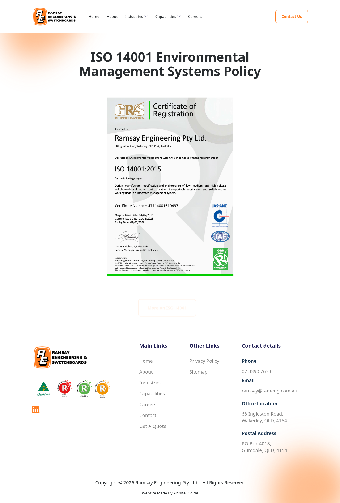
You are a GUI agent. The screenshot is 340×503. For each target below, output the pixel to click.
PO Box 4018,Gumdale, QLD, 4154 (264, 446)
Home (94, 16)
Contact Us (291, 16)
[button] (136, 16)
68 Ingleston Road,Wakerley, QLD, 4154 (264, 417)
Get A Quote (152, 426)
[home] (60, 16)
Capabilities (152, 393)
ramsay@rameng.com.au (269, 391)
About (112, 16)
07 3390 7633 (256, 371)
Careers (195, 16)
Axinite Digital (185, 493)
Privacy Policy (204, 361)
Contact (147, 415)
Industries (150, 382)
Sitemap (198, 372)
